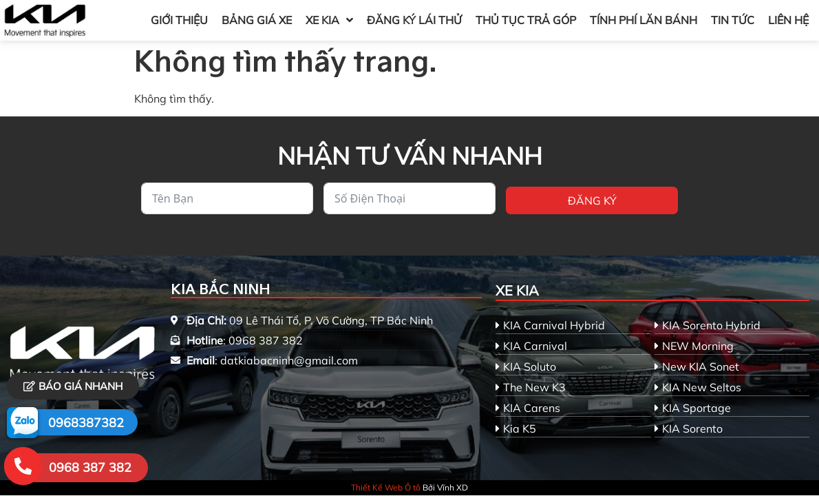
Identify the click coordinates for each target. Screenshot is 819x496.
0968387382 (86, 423)
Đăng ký (592, 200)
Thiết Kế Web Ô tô (386, 487)
